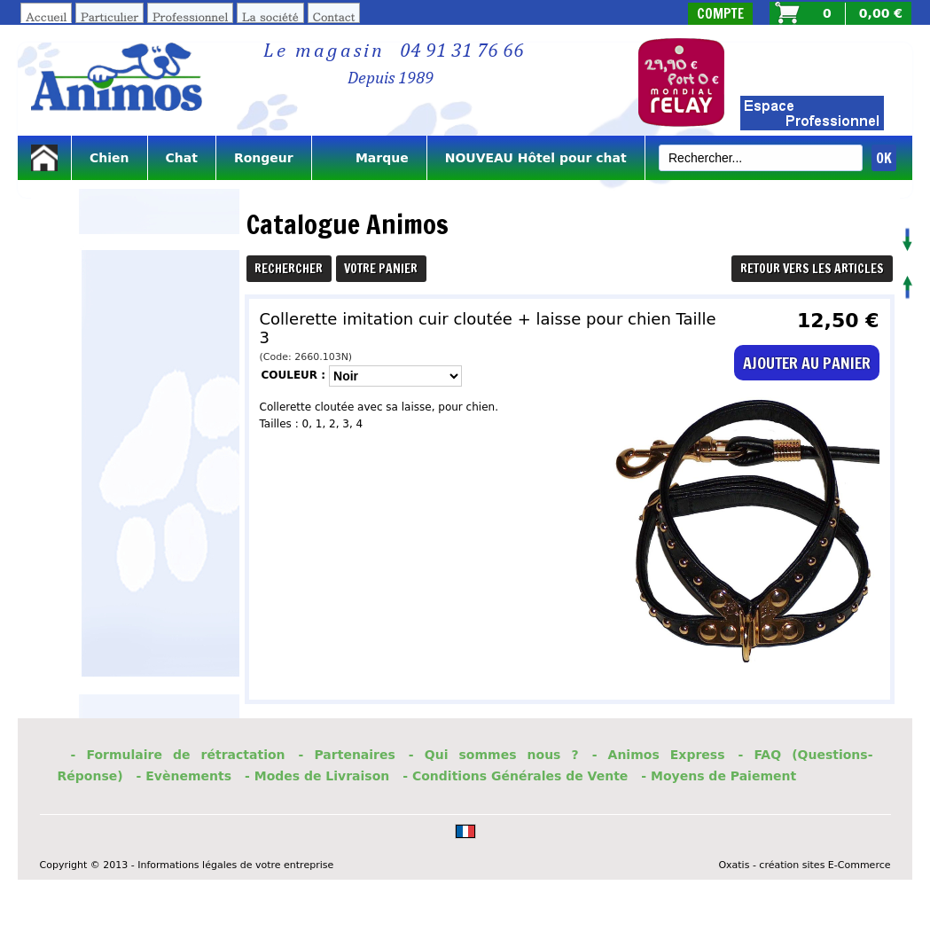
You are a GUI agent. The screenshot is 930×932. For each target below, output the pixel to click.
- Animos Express (658, 755)
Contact (334, 16)
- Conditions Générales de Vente (515, 776)
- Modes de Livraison (317, 776)
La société (270, 16)
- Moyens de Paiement (718, 776)
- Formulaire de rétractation (178, 755)
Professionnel (190, 16)
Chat (182, 158)
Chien (109, 158)
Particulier (109, 16)
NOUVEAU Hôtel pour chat (536, 158)
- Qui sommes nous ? (494, 755)
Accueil (46, 16)
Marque (369, 158)
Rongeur (263, 158)
